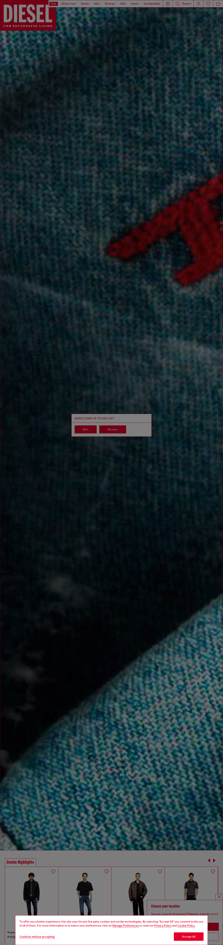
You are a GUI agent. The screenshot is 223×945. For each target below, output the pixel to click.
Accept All (188, 936)
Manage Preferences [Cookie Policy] (125, 925)
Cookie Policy (186, 925)
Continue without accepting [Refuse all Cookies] (37, 936)
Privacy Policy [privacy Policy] (162, 925)
